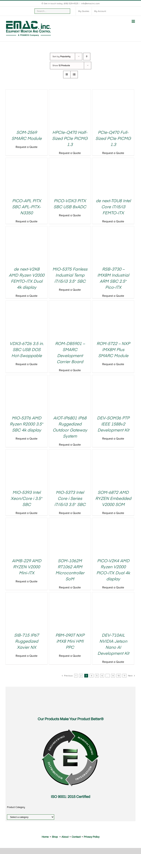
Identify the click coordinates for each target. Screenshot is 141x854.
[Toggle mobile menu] (133, 21)
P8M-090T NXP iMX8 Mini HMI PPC (69, 641)
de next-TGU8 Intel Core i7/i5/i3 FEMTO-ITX (113, 207)
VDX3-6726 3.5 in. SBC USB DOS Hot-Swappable (27, 350)
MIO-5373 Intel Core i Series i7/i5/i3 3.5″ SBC (70, 499)
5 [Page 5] (96, 675)
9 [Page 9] (113, 675)
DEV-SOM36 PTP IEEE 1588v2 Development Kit (113, 424)
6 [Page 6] (102, 675)
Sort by (61, 56)
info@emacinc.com (90, 3)
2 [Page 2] (81, 675)
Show (61, 65)
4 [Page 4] (91, 675)
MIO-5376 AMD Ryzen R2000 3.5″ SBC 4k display (26, 424)
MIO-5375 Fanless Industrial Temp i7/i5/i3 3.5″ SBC (70, 275)
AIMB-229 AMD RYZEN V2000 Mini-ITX (26, 567)
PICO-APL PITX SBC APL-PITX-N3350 (26, 207)
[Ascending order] (86, 56)
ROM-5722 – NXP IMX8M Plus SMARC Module (113, 350)
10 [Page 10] (119, 675)
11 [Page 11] (124, 675)
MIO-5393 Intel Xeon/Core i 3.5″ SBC (26, 499)
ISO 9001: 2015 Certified (70, 797)
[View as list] (74, 74)
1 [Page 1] (75, 675)
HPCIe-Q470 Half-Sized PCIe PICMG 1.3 (70, 139)
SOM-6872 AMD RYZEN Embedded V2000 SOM (113, 499)
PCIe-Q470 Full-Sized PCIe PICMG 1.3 (113, 139)
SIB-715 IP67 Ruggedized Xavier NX (26, 641)
